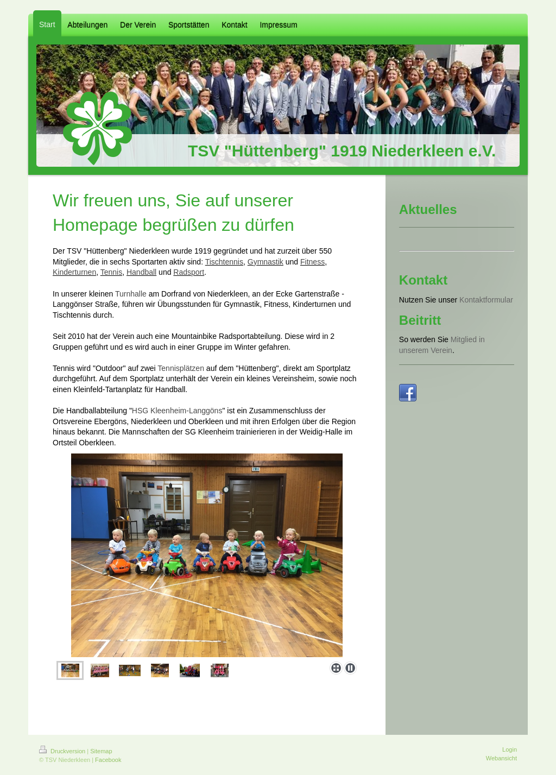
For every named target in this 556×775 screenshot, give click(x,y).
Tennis (111, 272)
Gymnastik (265, 261)
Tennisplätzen (180, 368)
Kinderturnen (74, 272)
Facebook (108, 760)
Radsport (188, 272)
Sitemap (101, 751)
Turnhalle (131, 293)
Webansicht (501, 758)
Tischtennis (224, 261)
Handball (141, 272)
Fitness (312, 261)
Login (509, 749)
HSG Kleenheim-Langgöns (177, 410)
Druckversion (63, 751)
